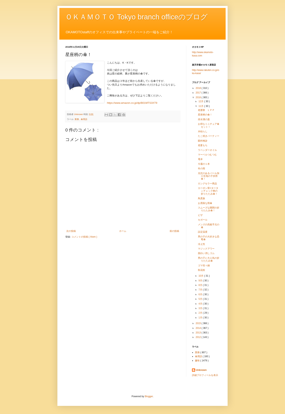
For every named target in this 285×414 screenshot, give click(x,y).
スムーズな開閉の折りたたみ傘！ (208, 209)
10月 (201, 275)
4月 (201, 303)
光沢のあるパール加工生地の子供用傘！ (208, 176)
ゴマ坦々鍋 (204, 265)
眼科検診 (202, 140)
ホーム (122, 231)
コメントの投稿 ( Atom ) (84, 236)
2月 (201, 312)
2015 (199, 323)
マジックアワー (206, 248)
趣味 (197, 360)
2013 (199, 332)
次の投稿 (71, 231)
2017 (199, 92)
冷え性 (201, 244)
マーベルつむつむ (207, 154)
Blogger (149, 396)
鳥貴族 (201, 198)
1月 (201, 317)
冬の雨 (201, 168)
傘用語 (84, 119)
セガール (202, 219)
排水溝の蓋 (204, 119)
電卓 (200, 159)
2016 (199, 97)
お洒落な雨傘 (205, 203)
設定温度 (202, 231)
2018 (199, 88)
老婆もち (202, 145)
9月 (201, 280)
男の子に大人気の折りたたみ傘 (208, 259)
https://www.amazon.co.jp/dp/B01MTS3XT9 (132, 102)
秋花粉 (201, 270)
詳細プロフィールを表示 (205, 375)
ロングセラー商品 (207, 183)
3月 (201, 308)
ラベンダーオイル (207, 150)
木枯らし (202, 131)
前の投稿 (174, 231)
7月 (201, 289)
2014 (199, 328)
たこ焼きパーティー (208, 136)
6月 (201, 294)
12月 (201, 101)
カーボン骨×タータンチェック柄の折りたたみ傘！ (208, 191)
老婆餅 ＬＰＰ (206, 110)
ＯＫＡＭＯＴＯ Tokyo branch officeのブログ (136, 17)
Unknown (201, 370)
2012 (199, 337)
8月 (201, 285)
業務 (77, 119)
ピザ (200, 215)
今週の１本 (204, 164)
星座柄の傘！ (205, 114)
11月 (201, 106)
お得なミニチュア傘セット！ (208, 125)
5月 (201, 299)
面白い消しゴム (206, 253)
